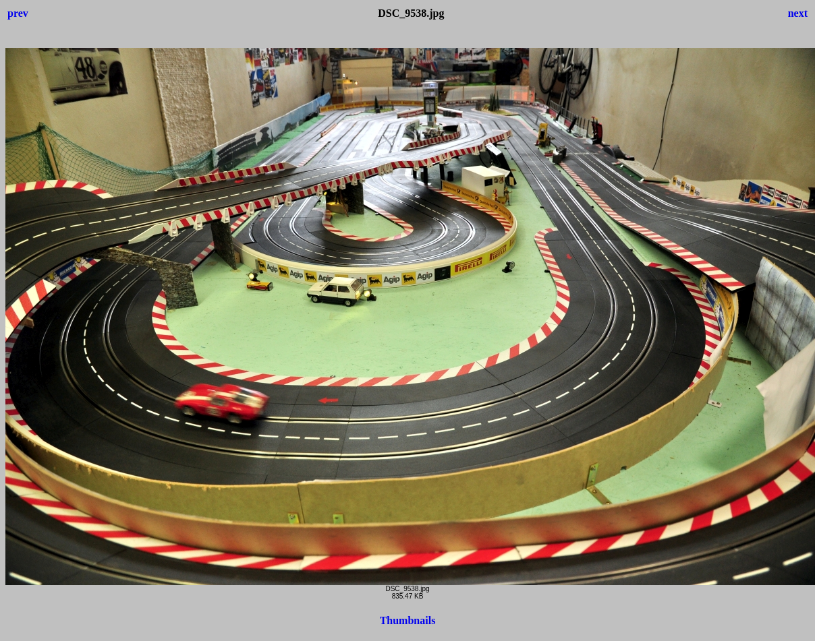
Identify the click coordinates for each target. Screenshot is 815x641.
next (798, 13)
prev (17, 13)
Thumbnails (408, 620)
